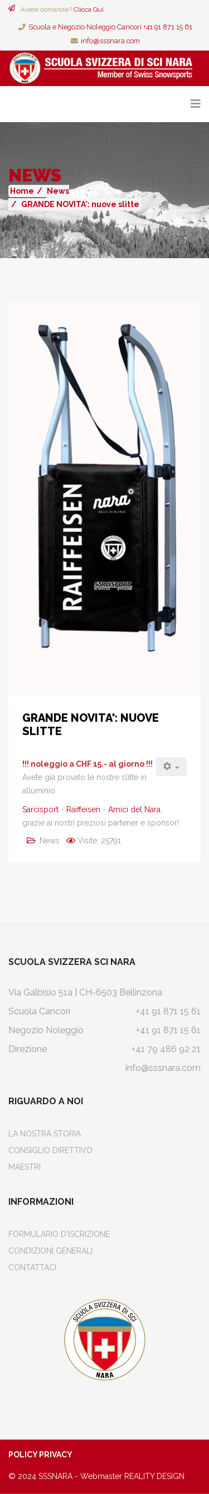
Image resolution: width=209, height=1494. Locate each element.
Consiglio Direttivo (50, 1150)
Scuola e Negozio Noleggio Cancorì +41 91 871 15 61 (110, 27)
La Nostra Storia (44, 1133)
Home (22, 191)
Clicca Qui (89, 9)
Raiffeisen (83, 809)
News (58, 191)
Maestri (24, 1167)
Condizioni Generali (50, 1250)
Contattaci (32, 1267)
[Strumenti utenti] (171, 766)
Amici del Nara (134, 809)
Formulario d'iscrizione (59, 1234)
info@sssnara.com (110, 41)
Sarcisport (40, 809)
